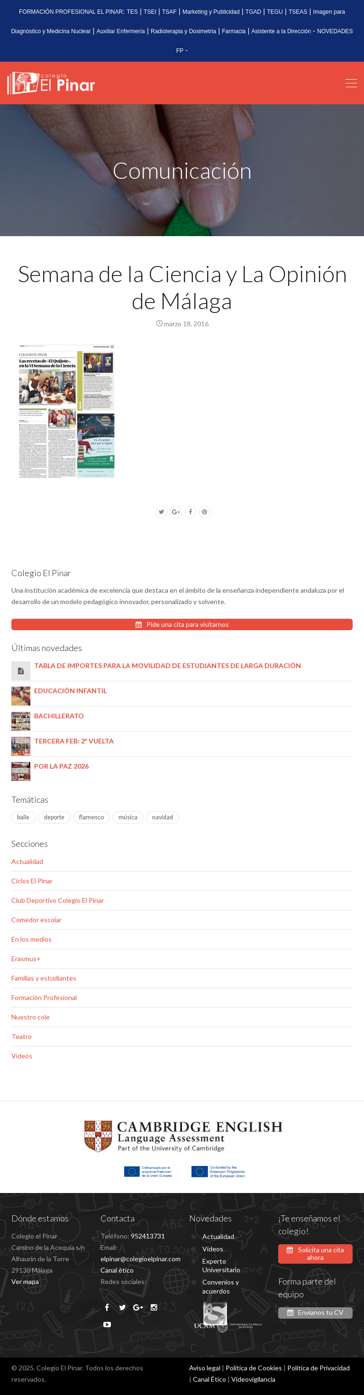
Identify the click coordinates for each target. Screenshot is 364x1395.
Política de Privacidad (318, 1368)
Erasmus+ (26, 958)
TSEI (150, 12)
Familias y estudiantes (43, 978)
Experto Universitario (221, 1265)
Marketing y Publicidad (211, 12)
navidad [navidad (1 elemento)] (162, 817)
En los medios (31, 939)
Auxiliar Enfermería (121, 31)
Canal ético (117, 1270)
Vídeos (21, 1056)
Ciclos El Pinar (32, 881)
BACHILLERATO (59, 716)
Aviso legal (204, 1368)
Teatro (21, 1036)
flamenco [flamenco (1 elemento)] (91, 817)
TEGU (274, 12)
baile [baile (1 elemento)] (23, 817)
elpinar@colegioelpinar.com (140, 1259)
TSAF (169, 12)
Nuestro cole (30, 1017)
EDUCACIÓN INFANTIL (70, 691)
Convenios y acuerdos (220, 1286)
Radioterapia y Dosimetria (183, 31)
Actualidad (27, 861)
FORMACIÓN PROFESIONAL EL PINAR (71, 12)
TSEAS (298, 12)
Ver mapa (25, 1281)
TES (132, 12)
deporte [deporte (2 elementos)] (54, 817)
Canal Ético (209, 1379)
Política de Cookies (254, 1368)
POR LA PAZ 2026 (61, 766)
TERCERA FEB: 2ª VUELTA (74, 741)
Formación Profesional (44, 997)
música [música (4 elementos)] (127, 817)
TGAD (253, 12)
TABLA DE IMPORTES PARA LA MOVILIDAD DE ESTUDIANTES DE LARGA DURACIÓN (167, 665)
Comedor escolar (36, 920)
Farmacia (234, 31)
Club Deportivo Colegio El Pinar (57, 900)
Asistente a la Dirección (281, 31)
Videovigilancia (253, 1379)
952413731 (148, 1236)
